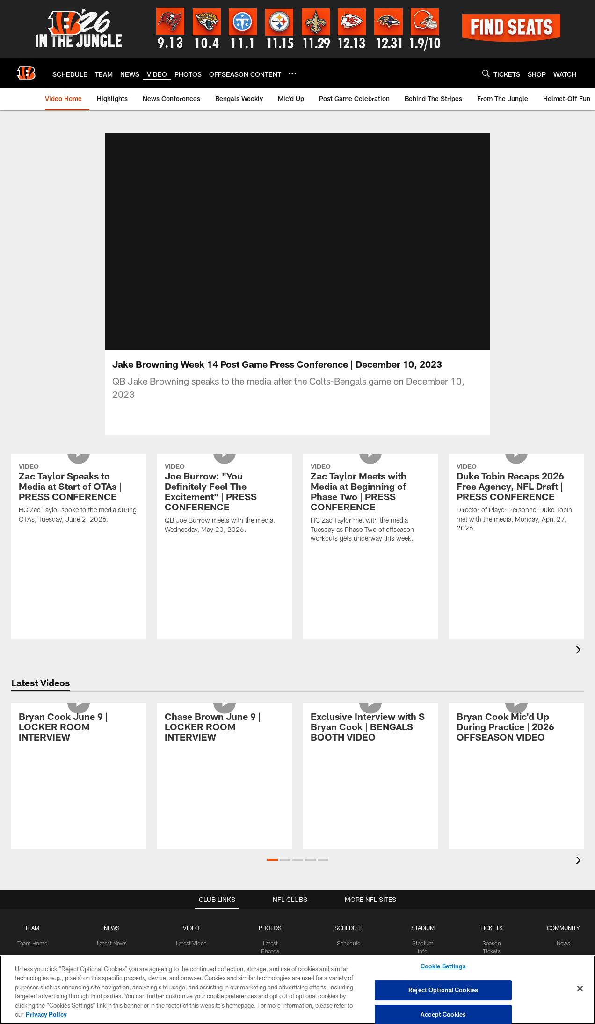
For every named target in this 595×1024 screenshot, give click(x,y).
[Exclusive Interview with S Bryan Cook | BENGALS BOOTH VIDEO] (370, 728)
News (563, 943)
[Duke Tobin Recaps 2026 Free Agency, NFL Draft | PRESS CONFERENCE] (516, 499)
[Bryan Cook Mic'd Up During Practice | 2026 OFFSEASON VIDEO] (516, 728)
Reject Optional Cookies (443, 990)
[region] (297, 989)
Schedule (348, 943)
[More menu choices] (292, 73)
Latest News (112, 943)
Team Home (32, 943)
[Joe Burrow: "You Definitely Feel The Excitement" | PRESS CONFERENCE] (224, 499)
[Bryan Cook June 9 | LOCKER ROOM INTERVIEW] (78, 728)
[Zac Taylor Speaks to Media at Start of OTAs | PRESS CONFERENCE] (78, 494)
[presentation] (580, 651)
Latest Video (191, 943)
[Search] (486, 73)
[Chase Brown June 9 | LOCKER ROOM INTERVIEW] (224, 728)
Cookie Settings (443, 966)
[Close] (580, 989)
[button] (272, 860)
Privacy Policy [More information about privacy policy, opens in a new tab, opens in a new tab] (46, 1014)
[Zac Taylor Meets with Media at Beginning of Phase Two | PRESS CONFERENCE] (370, 504)
